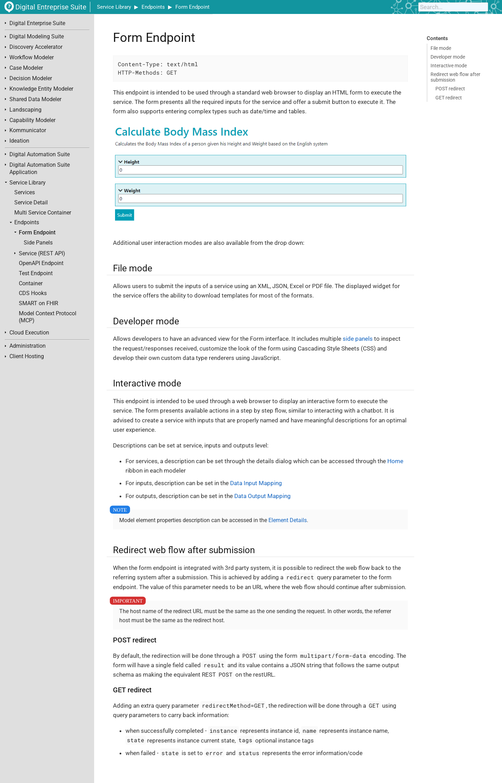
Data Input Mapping (256, 483)
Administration (27, 346)
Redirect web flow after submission (455, 77)
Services (24, 192)
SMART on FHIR (38, 303)
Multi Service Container (42, 213)
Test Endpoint (36, 273)
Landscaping (25, 110)
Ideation (19, 141)
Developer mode (448, 57)
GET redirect (448, 97)
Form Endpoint (192, 7)
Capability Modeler (32, 120)
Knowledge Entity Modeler (41, 89)
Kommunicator (27, 130)
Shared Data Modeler (35, 99)
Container (31, 283)
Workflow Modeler (31, 57)
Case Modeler (26, 68)
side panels (358, 338)
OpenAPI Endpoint (41, 263)
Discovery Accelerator (35, 47)
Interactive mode (449, 65)
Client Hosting (26, 356)
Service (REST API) (42, 253)
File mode (441, 48)
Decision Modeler (30, 78)
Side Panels (38, 243)
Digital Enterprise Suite (37, 23)
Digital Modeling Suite (36, 36)
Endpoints (153, 7)
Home (395, 461)
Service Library (114, 7)
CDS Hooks (33, 293)
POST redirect (450, 88)
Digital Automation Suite (39, 154)
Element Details (287, 520)
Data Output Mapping (262, 495)
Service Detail (31, 202)
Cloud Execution (29, 333)
